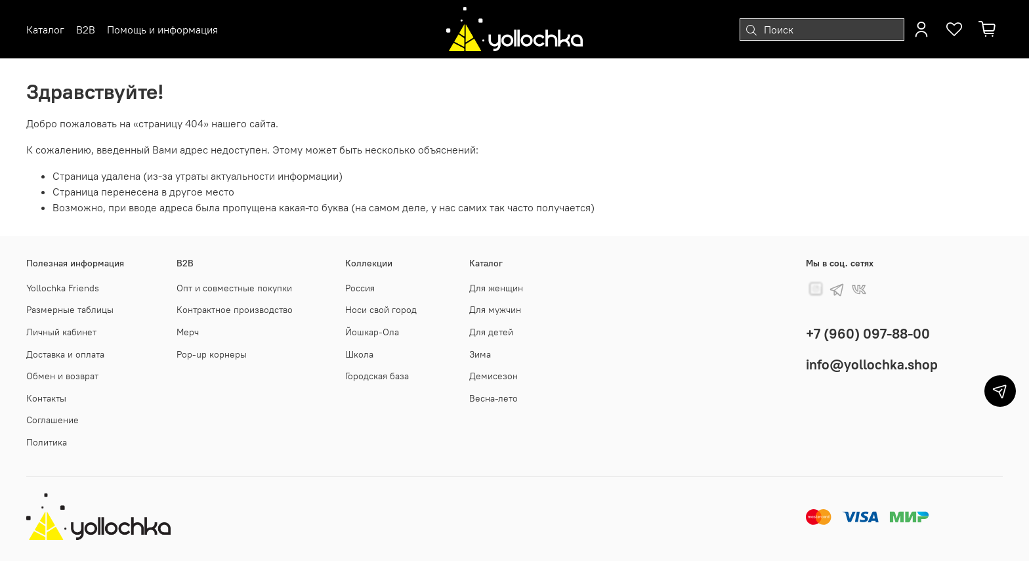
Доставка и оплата (65, 354)
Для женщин (496, 288)
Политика (46, 442)
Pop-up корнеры (212, 354)
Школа (359, 354)
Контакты (46, 398)
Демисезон (493, 376)
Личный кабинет (61, 332)
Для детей (491, 332)
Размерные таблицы (70, 310)
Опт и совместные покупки (234, 288)
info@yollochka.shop (872, 364)
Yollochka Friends (62, 288)
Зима (480, 354)
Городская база (377, 376)
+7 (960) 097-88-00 (868, 334)
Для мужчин (495, 310)
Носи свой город (381, 310)
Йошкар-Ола (372, 332)
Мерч (188, 332)
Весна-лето (493, 398)
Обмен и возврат (62, 376)
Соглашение (52, 420)
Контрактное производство (235, 310)
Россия (360, 288)
